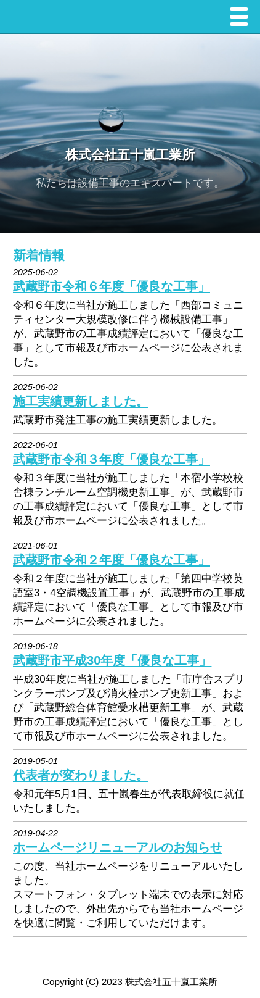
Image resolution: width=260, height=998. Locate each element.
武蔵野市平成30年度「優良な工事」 (112, 660)
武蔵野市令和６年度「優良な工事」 (111, 286)
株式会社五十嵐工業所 (130, 156)
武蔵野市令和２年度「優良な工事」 (111, 560)
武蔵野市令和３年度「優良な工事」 (111, 459)
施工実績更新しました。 (80, 401)
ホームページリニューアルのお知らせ (117, 847)
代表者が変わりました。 (80, 775)
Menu (242, 18)
